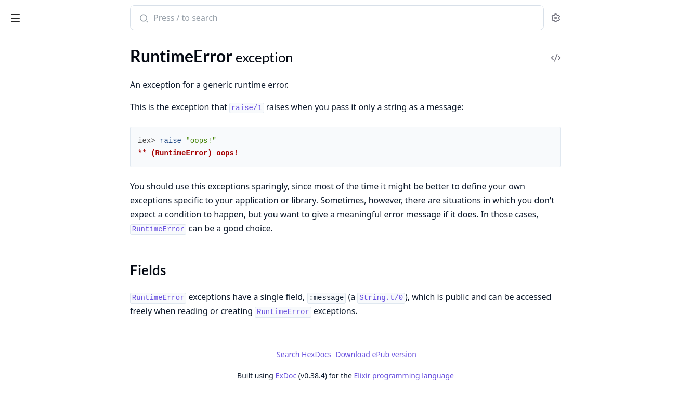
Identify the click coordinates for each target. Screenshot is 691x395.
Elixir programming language (482, 375)
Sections (33, 203)
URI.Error (24, 291)
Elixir (48, 13)
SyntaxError (28, 221)
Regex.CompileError (43, 170)
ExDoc (364, 375)
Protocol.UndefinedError (52, 156)
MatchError (28, 100)
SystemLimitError (38, 249)
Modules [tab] (63, 46)
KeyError (23, 86)
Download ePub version (453, 354)
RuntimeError (32, 184)
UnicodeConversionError (52, 319)
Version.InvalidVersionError (57, 347)
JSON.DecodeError (41, 58)
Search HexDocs (382, 354)
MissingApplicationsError (53, 128)
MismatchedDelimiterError (56, 114)
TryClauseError (34, 277)
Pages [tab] (18, 46)
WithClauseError (38, 361)
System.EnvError (37, 235)
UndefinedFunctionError (51, 305)
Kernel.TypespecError (45, 72)
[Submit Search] (220, 18)
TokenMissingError (41, 263)
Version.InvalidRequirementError (66, 333)
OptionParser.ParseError (52, 142)
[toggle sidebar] (142, 16)
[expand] (145, 130)
